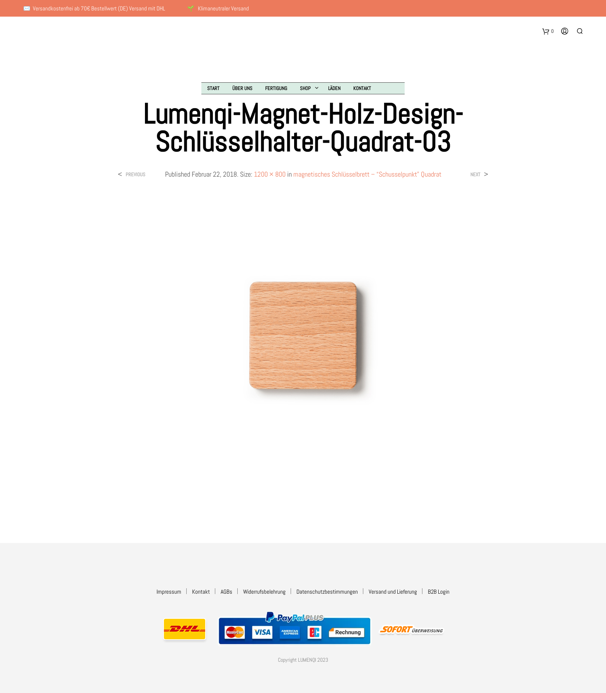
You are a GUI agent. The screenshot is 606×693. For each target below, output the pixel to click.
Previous (135, 174)
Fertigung (276, 88)
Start (213, 88)
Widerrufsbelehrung (264, 591)
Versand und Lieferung (393, 591)
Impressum (169, 591)
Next (475, 174)
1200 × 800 (270, 174)
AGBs (226, 591)
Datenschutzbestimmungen (327, 591)
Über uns (242, 88)
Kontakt (362, 88)
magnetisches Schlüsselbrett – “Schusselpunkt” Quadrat (367, 174)
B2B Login (438, 591)
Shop (305, 88)
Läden (334, 88)
